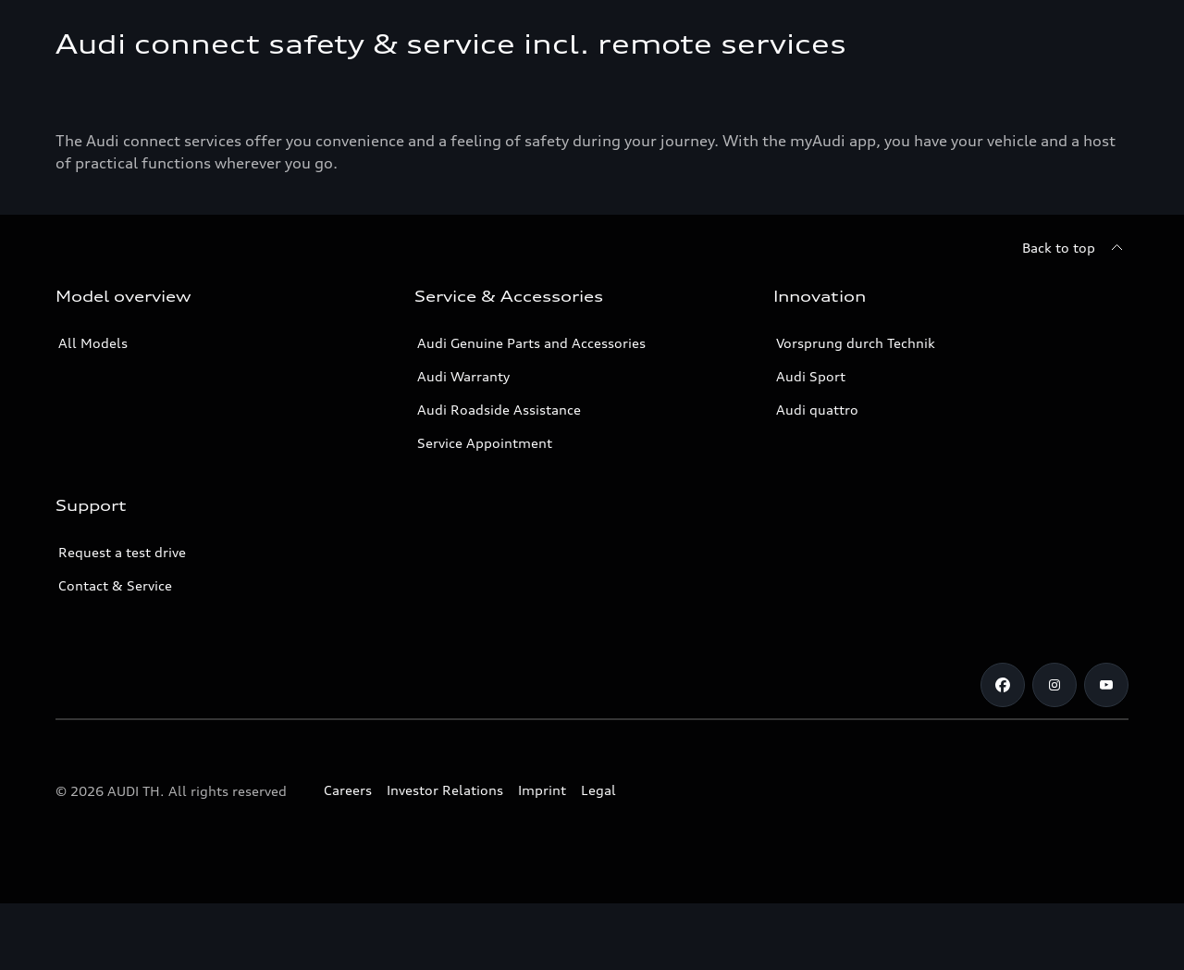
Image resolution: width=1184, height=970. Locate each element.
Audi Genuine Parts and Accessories (531, 409)
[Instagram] (1054, 751)
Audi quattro (817, 476)
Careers (348, 856)
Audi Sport (810, 443)
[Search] (1106, 33)
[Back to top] (1075, 315)
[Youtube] (1106, 751)
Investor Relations (445, 856)
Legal (598, 856)
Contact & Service (115, 652)
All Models (93, 409)
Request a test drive (122, 619)
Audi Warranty (463, 443)
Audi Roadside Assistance (499, 476)
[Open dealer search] (1002, 33)
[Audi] (87, 33)
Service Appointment (484, 509)
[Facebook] (1002, 751)
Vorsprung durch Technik (855, 409)
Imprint (542, 856)
